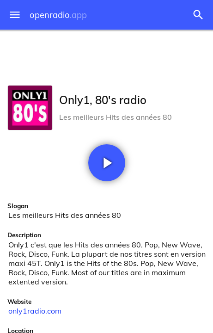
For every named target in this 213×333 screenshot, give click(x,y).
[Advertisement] (106, 55)
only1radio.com (34, 310)
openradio (58, 15)
